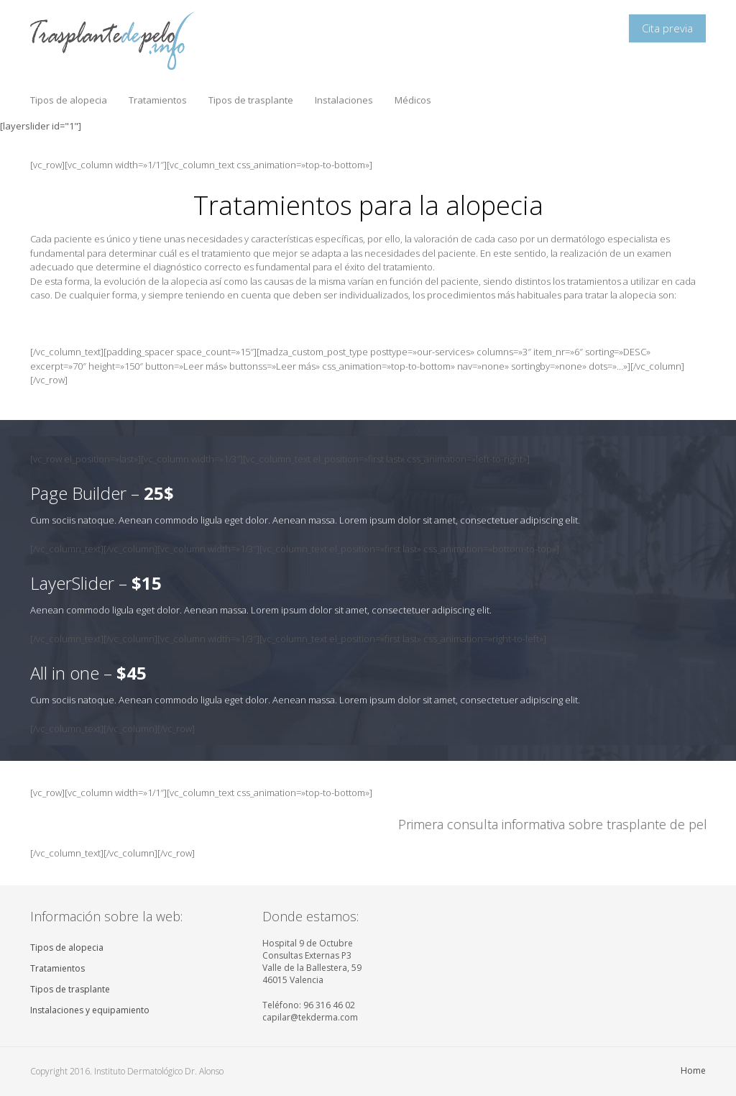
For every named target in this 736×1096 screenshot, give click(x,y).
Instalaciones (344, 99)
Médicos (413, 99)
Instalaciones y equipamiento (90, 1010)
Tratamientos (158, 99)
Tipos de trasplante (250, 99)
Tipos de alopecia (68, 99)
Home (693, 1070)
